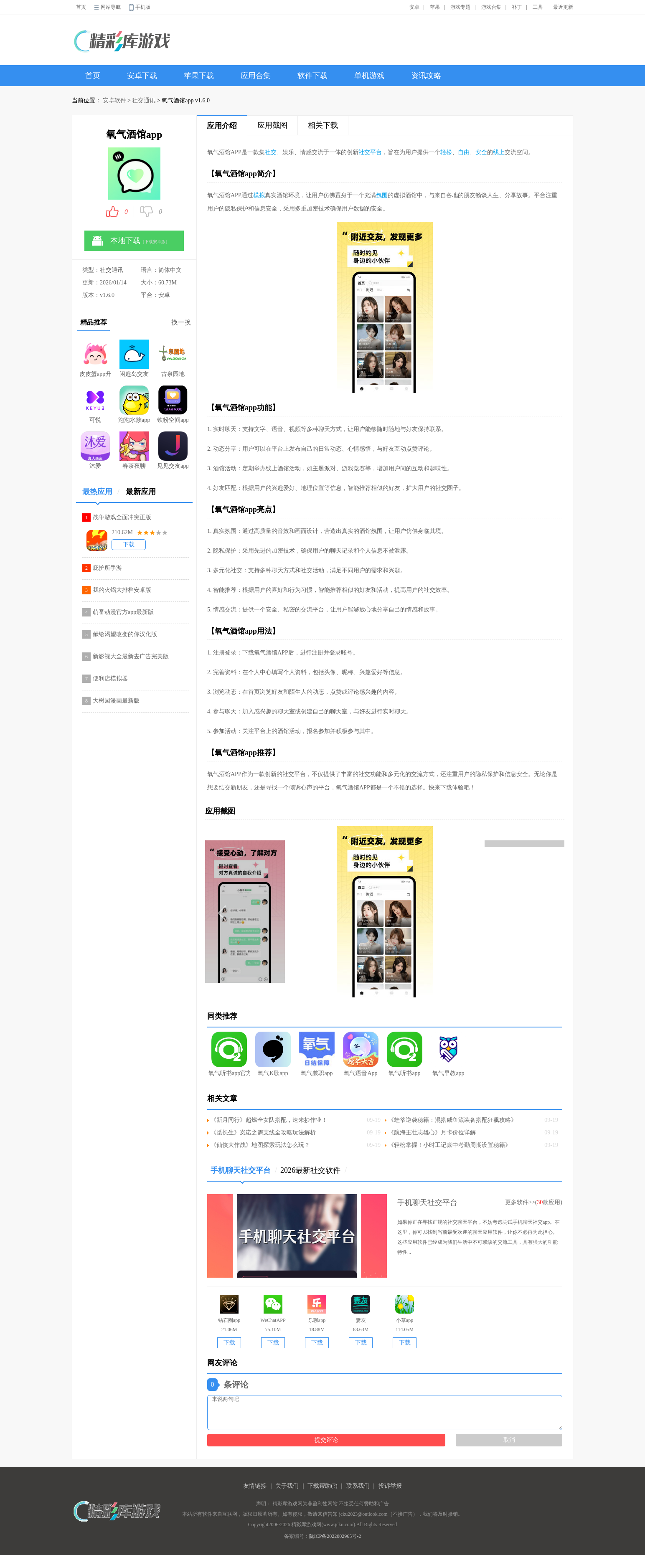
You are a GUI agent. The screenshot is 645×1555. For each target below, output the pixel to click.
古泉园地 (173, 358)
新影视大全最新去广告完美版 (131, 656)
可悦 (95, 404)
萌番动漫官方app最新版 (123, 612)
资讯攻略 (426, 75)
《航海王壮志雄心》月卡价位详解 (432, 1132)
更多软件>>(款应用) (533, 1202)
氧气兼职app (317, 1054)
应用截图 (272, 125)
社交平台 (370, 152)
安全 (481, 152)
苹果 (435, 7)
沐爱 (95, 450)
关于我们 (287, 1486)
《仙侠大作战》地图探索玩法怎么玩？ (260, 1145)
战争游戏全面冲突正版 (122, 517)
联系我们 (358, 1486)
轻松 (446, 152)
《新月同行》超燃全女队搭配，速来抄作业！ (269, 1120)
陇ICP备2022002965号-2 (335, 1536)
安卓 (414, 7)
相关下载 (323, 125)
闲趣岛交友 (134, 358)
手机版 (142, 7)
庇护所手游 (107, 568)
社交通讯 (143, 100)
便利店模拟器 (110, 678)
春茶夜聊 (134, 450)
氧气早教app (448, 1054)
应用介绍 (222, 126)
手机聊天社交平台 (244, 1173)
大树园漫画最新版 (116, 701)
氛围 (382, 195)
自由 (464, 152)
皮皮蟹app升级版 (95, 358)
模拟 (259, 195)
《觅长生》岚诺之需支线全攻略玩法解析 (263, 1132)
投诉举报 (390, 1486)
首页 (81, 7)
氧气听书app (404, 1054)
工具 (538, 7)
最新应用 (141, 491)
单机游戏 (369, 75)
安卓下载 (142, 75)
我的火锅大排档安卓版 (122, 590)
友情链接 (255, 1486)
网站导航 (111, 7)
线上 (499, 152)
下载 (129, 544)
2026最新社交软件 (313, 1170)
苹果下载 (199, 75)
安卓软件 (114, 100)
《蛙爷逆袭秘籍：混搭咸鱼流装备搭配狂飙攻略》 (452, 1120)
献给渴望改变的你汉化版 (125, 634)
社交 (271, 152)
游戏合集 (491, 7)
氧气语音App (360, 1054)
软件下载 (312, 75)
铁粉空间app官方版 (172, 404)
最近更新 (563, 7)
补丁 (517, 7)
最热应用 (100, 494)
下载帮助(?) (322, 1486)
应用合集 (256, 75)
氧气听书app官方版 (229, 1054)
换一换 (181, 322)
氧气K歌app (273, 1054)
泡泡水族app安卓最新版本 (134, 404)
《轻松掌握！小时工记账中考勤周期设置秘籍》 (449, 1145)
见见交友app (172, 450)
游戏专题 (460, 7)
